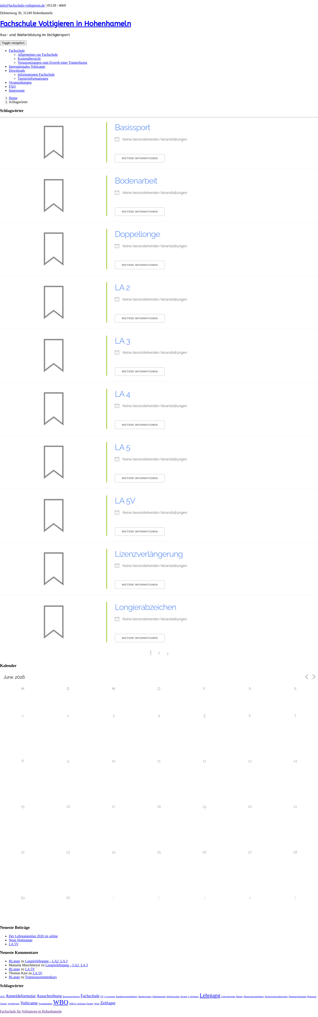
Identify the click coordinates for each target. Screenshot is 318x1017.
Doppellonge (137, 234)
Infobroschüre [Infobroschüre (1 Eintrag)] (173, 996)
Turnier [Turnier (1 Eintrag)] (3, 1003)
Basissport (132, 127)
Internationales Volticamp (27, 66)
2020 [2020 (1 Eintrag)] (2, 996)
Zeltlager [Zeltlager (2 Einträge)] (107, 1003)
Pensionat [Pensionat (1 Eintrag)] (311, 996)
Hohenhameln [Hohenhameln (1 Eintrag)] (159, 996)
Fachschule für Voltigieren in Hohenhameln (31, 1011)
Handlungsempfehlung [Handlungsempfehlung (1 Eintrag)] (126, 996)
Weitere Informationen (140, 158)
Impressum (17, 90)
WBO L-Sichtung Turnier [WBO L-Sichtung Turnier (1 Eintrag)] (81, 1003)
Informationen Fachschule (36, 74)
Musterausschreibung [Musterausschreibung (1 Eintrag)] (254, 996)
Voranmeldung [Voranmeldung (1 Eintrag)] (45, 1003)
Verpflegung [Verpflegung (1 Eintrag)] (14, 1003)
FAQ (12, 86)
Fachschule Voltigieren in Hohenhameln (65, 24)
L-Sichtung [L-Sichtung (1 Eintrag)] (193, 996)
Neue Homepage (20, 940)
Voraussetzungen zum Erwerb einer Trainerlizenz (52, 62)
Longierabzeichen (145, 607)
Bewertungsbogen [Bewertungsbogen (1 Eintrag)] (71, 996)
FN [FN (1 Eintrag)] (102, 996)
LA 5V (125, 500)
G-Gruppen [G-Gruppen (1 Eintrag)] (109, 996)
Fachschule (17, 50)
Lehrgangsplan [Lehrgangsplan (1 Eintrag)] (228, 996)
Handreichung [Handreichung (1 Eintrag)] (144, 996)
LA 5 (122, 447)
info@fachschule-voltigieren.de (22, 5)
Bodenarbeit (136, 180)
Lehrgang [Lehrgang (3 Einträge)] (210, 995)
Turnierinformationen (33, 78)
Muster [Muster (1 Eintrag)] (239, 996)
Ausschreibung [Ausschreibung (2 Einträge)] (49, 996)
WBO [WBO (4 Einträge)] (60, 1002)
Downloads (17, 70)
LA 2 (122, 287)
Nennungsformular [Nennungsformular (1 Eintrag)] (298, 996)
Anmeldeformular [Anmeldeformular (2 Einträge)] (21, 996)
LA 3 (122, 340)
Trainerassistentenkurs (41, 977)
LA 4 (122, 393)
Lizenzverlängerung (149, 554)
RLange (14, 961)
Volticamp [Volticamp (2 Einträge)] (29, 1003)
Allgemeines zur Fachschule (38, 54)
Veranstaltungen (20, 82)
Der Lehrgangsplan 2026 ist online (33, 936)
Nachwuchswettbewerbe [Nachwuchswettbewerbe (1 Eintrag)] (276, 996)
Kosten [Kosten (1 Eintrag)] (184, 996)
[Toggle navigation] (13, 43)
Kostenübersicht (29, 58)
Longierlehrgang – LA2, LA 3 (46, 961)
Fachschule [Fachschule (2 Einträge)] (90, 996)
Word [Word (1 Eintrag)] (96, 1003)
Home (13, 98)
